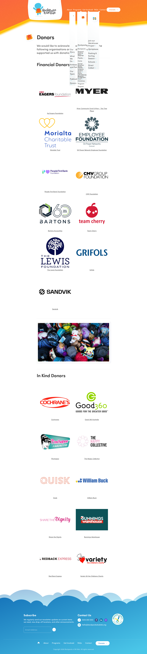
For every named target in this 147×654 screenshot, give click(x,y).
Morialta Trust (55, 134)
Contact (102, 9)
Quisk (55, 481)
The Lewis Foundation (55, 254)
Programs (56, 643)
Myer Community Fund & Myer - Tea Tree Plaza (92, 93)
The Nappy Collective (92, 442)
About (46, 643)
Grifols (92, 254)
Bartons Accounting (55, 214)
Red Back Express (55, 560)
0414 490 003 (85, 620)
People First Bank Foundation (55, 191)
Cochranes (55, 403)
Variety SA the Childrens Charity (92, 560)
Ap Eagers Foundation (55, 94)
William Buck (92, 481)
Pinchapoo (55, 442)
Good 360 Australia (92, 403)
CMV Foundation (92, 175)
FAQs (96, 9)
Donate (112, 9)
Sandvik (55, 293)
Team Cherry (92, 214)
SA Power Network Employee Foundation (92, 134)
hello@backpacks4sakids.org (92, 625)
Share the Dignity (55, 521)
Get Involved (69, 643)
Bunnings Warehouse (92, 521)
